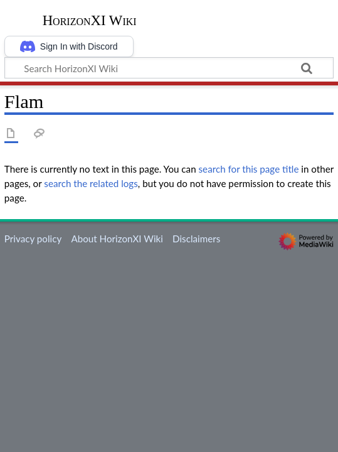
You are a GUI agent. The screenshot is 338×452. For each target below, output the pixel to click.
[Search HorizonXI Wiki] (169, 68)
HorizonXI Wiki (90, 20)
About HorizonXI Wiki (116, 238)
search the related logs (91, 183)
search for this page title (249, 169)
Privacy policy (32, 238)
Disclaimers (196, 238)
